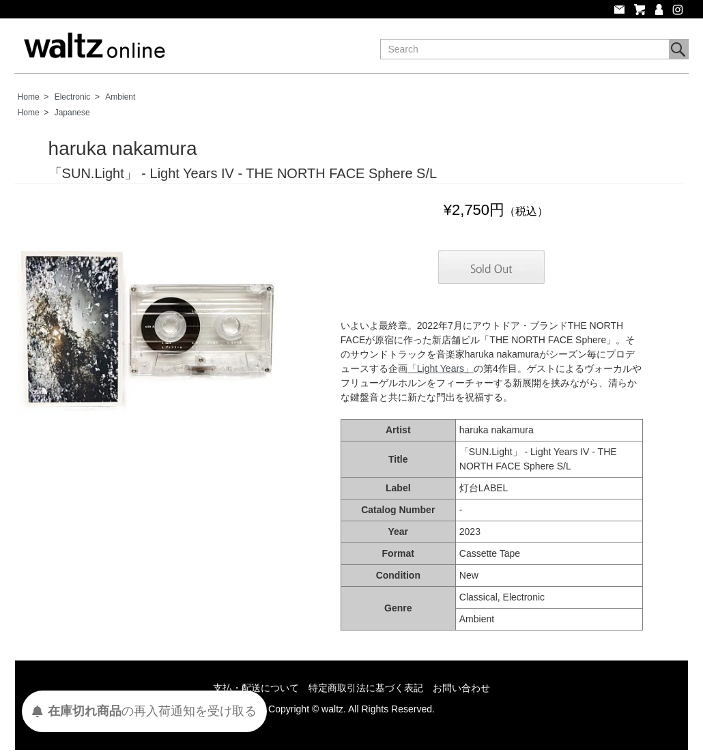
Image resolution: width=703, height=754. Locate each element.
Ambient (120, 97)
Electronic (73, 97)
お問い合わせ (461, 687)
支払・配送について (256, 687)
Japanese (72, 112)
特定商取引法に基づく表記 (366, 687)
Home (29, 97)
